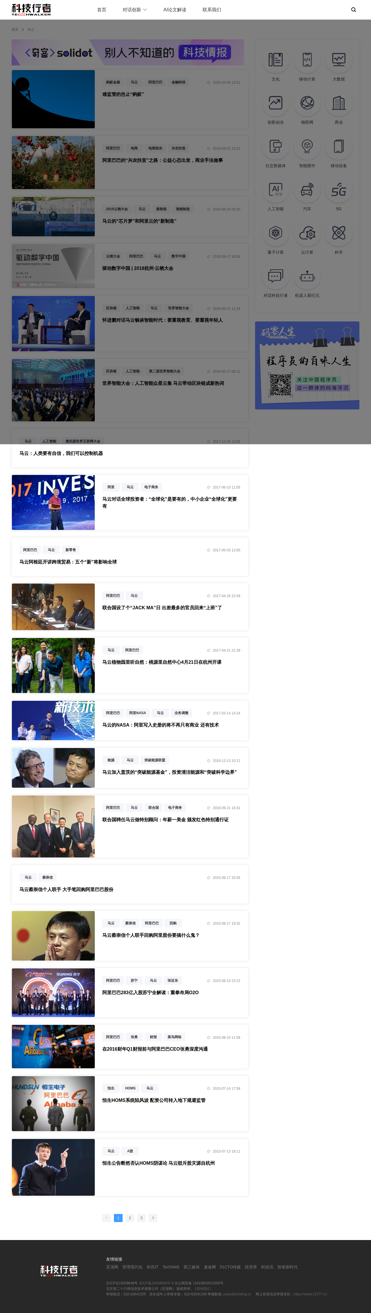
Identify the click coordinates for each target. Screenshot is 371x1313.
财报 (153, 1037)
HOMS (130, 1088)
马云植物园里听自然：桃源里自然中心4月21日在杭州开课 (161, 662)
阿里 (111, 487)
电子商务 (151, 487)
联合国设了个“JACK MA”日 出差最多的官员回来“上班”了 (162, 607)
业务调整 (181, 713)
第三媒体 (191, 1267)
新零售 (71, 550)
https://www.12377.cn (310, 1294)
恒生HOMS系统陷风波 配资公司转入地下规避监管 (153, 1100)
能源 (111, 760)
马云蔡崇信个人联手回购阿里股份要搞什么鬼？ (151, 935)
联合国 (153, 808)
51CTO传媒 (230, 1267)
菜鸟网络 (174, 1037)
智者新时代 (287, 1267)
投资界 (251, 1267)
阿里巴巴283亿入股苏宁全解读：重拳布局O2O (150, 992)
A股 (130, 1151)
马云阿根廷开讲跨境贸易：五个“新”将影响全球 (68, 561)
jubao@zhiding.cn (237, 1294)
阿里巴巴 (30, 550)
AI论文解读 (174, 9)
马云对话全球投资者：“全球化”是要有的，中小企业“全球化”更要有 (169, 503)
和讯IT (152, 1267)
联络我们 (204, 1289)
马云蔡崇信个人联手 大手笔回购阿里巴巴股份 (66, 889)
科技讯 (267, 1267)
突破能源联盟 (154, 760)
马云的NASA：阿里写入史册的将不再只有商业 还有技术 (160, 725)
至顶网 (112, 1267)
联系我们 (212, 9)
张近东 (173, 981)
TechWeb (170, 1267)
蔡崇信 (47, 877)
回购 (173, 923)
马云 (130, 487)
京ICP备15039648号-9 (156, 1283)
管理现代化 (132, 1267)
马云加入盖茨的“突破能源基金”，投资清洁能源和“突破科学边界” (169, 772)
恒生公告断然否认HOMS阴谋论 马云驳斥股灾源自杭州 (158, 1163)
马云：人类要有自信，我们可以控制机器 (61, 453)
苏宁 (134, 981)
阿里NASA (137, 713)
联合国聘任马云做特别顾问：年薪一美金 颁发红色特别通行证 (165, 819)
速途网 (210, 1267)
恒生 (111, 1088)
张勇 (134, 1037)
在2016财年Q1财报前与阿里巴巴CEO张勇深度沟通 (155, 1049)
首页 (101, 9)
